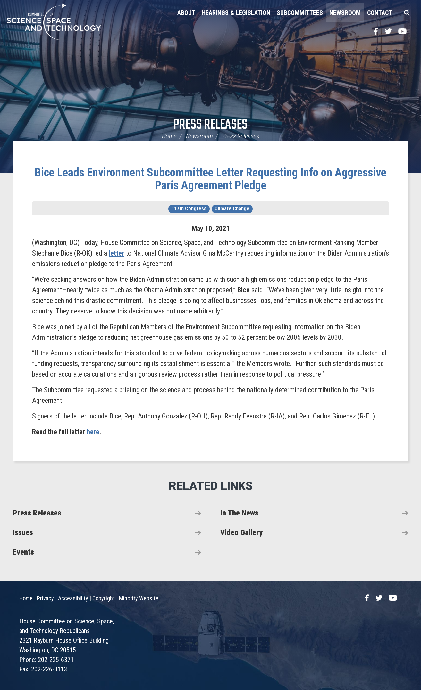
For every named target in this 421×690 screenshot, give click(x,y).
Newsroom (345, 13)
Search (407, 12)
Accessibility (73, 598)
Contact (379, 13)
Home (169, 136)
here (93, 432)
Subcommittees (300, 13)
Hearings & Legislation (236, 13)
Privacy (45, 598)
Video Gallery (241, 532)
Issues (23, 532)
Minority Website (138, 598)
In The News (239, 512)
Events (23, 552)
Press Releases (210, 125)
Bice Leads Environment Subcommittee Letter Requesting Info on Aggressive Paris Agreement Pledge (210, 179)
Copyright (103, 598)
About (186, 13)
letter (116, 253)
